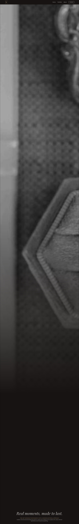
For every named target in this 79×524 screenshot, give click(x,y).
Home (54, 2)
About (65, 2)
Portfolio (60, 2)
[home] (6, 2)
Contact (71, 2)
